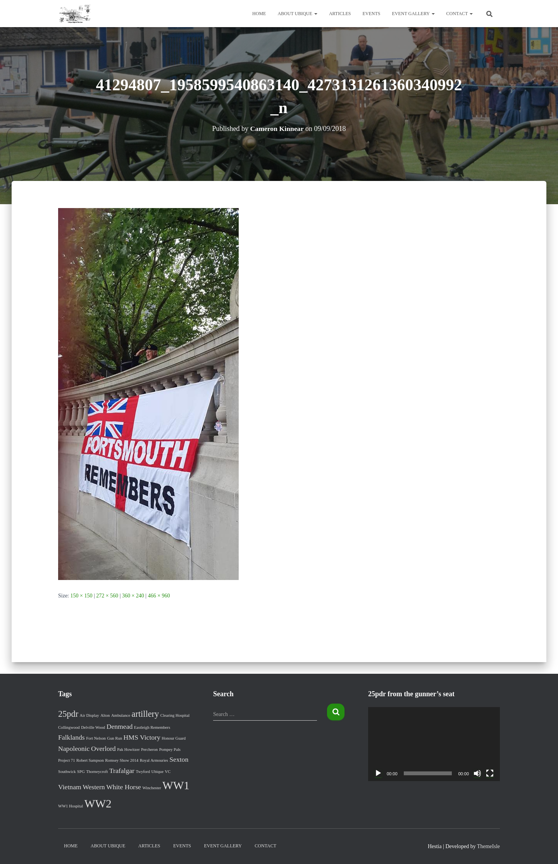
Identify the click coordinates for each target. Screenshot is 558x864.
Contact (459, 13)
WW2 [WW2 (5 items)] (98, 803)
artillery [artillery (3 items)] (145, 714)
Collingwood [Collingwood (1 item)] (69, 727)
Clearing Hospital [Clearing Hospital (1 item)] (174, 715)
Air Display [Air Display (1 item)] (89, 715)
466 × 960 (159, 596)
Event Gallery (413, 13)
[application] (434, 744)
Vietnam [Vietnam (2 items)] (69, 787)
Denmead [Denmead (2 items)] (120, 726)
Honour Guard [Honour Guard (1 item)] (174, 738)
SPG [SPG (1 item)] (81, 771)
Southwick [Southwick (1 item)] (67, 771)
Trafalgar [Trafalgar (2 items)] (121, 771)
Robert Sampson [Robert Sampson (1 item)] (90, 760)
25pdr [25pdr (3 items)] (68, 714)
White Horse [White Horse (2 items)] (123, 787)
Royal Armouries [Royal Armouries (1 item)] (154, 760)
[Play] (378, 773)
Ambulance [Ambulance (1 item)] (120, 715)
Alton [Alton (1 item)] (105, 715)
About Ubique (297, 13)
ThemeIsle (488, 846)
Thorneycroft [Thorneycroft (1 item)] (97, 771)
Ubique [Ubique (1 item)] (157, 771)
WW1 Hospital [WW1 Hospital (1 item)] (70, 806)
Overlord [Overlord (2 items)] (103, 748)
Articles (340, 13)
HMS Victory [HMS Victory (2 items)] (142, 737)
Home (259, 13)
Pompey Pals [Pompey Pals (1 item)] (170, 749)
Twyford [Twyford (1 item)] (143, 771)
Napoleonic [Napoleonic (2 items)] (74, 748)
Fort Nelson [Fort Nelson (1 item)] (96, 738)
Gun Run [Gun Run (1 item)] (114, 738)
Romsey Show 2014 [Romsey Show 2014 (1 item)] (121, 760)
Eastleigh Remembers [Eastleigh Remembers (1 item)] (152, 727)
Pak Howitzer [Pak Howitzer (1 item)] (128, 749)
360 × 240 (133, 596)
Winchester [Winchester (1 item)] (151, 788)
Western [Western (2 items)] (94, 787)
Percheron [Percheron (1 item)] (149, 749)
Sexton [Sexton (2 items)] (178, 759)
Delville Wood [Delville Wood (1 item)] (93, 727)
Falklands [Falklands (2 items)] (71, 737)
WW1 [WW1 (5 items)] (175, 785)
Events (372, 13)
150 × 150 (82, 596)
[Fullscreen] (490, 773)
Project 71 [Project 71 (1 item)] (66, 760)
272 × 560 (107, 596)
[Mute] (477, 773)
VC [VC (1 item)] (167, 771)
